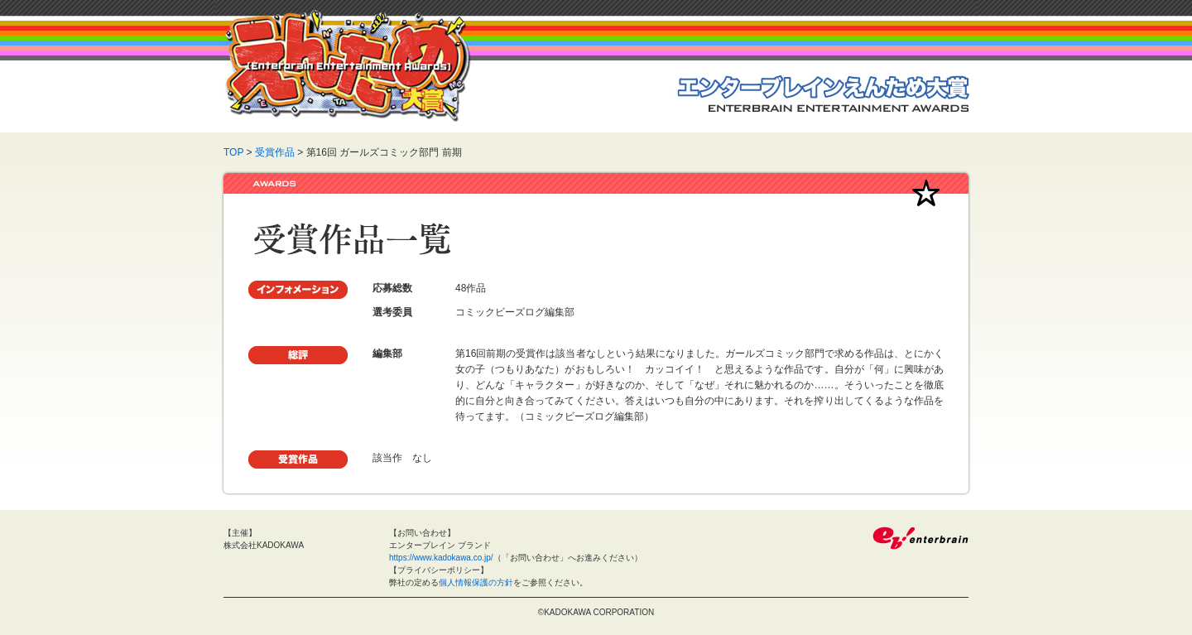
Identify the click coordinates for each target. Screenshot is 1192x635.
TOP (233, 152)
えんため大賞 (347, 66)
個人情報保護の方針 (476, 582)
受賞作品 (275, 152)
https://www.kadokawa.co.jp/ (441, 557)
